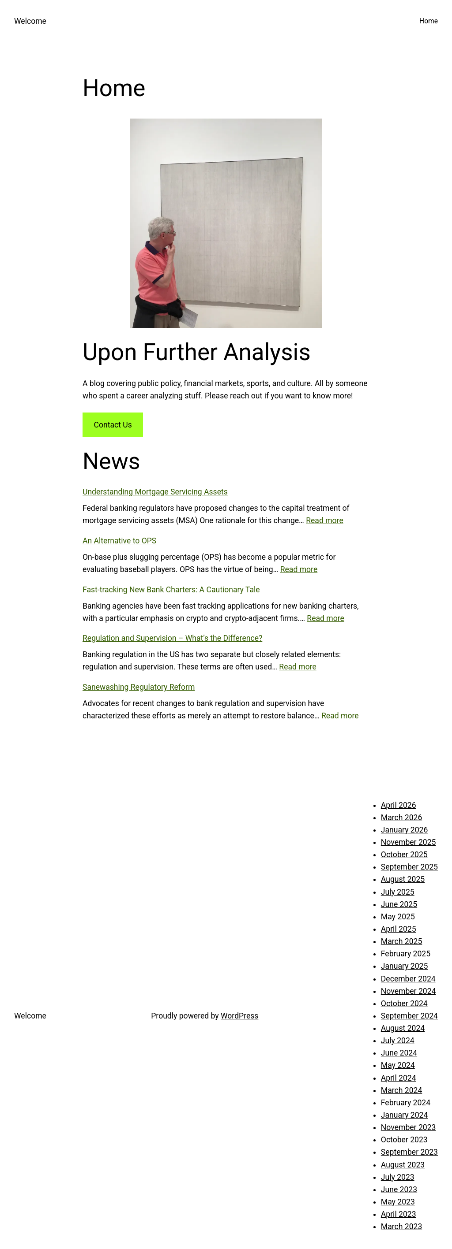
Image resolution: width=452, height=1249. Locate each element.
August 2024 (403, 1028)
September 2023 (409, 1152)
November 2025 (408, 842)
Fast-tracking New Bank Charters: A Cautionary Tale (171, 589)
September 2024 (409, 1015)
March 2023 (401, 1226)
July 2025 (397, 892)
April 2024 (398, 1078)
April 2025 (398, 929)
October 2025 (404, 854)
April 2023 (398, 1214)
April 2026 (398, 805)
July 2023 (397, 1177)
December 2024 (408, 978)
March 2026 (401, 817)
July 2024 (397, 1040)
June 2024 (399, 1052)
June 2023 (399, 1189)
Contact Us (113, 424)
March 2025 (401, 941)
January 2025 (404, 966)
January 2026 (404, 829)
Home (428, 21)
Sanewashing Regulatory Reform (139, 687)
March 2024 (401, 1090)
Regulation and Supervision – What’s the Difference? (172, 638)
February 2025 (405, 953)
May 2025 (398, 916)
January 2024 (404, 1115)
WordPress (239, 1015)
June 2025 (399, 904)
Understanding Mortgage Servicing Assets (155, 491)
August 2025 (403, 879)
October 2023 (404, 1139)
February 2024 (405, 1102)
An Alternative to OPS (119, 540)
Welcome (30, 21)
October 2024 (404, 1003)
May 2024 (398, 1065)
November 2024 (408, 991)
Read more (324, 520)
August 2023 (403, 1164)
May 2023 (398, 1201)
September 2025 (409, 866)
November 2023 (408, 1127)
